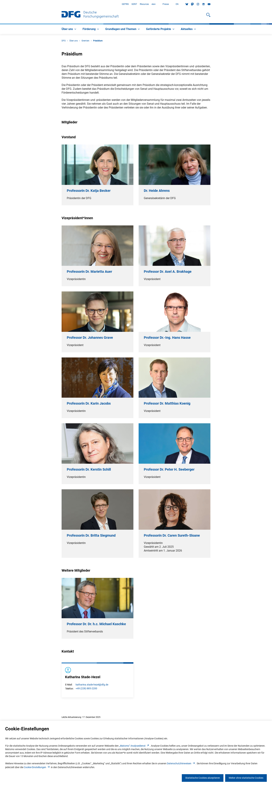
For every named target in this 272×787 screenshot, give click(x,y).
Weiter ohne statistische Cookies (246, 777)
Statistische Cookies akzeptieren (202, 777)
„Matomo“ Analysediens (134, 745)
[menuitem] (69, 29)
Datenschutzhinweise (181, 763)
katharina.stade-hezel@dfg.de (92, 684)
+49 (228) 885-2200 (86, 688)
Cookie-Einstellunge (37, 767)
